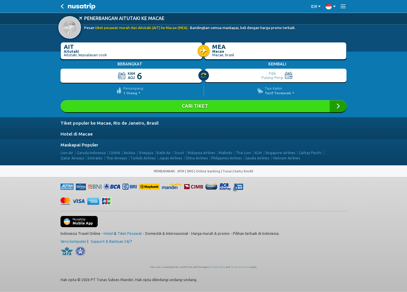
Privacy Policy (217, 267)
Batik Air (164, 153)
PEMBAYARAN (165, 171)
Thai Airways (116, 158)
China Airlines (197, 158)
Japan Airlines (170, 158)
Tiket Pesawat (129, 233)
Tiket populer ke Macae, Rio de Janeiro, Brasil (109, 123)
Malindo (225, 153)
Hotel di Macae (77, 133)
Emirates (95, 158)
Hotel (108, 233)
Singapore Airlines (280, 153)
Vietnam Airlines (286, 158)
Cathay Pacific (310, 153)
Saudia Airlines (257, 158)
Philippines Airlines (226, 158)
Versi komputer (73, 241)
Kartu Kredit (244, 171)
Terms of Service (240, 267)
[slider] (204, 75)
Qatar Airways (72, 158)
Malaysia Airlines (201, 153)
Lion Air (67, 153)
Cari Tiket (204, 106)
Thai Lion (243, 153)
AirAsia (129, 153)
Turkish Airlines (143, 158)
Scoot (179, 153)
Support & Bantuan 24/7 (111, 241)
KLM (258, 153)
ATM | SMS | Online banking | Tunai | (205, 171)
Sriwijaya (146, 153)
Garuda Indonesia (91, 153)
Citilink (114, 153)
